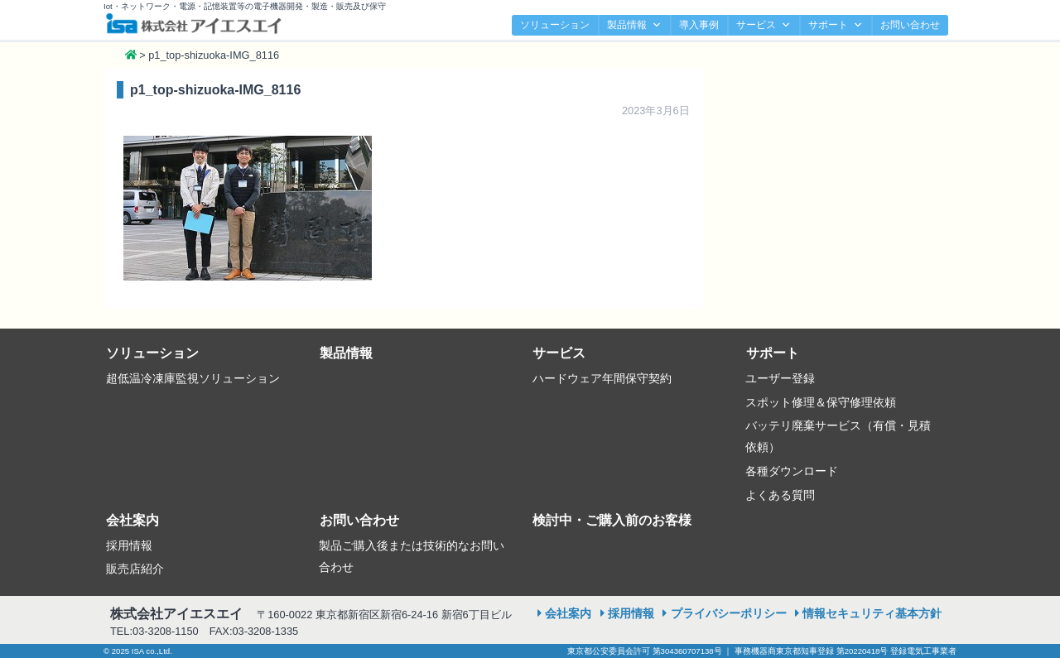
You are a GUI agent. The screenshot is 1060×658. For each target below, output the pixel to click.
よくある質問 (780, 495)
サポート (835, 25)
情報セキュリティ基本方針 (872, 613)
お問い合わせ (910, 25)
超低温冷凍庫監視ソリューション (193, 378)
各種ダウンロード (791, 471)
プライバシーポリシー (729, 613)
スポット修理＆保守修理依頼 (820, 402)
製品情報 (634, 25)
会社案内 (132, 520)
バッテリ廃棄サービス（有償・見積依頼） (838, 436)
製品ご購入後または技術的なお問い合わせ (411, 556)
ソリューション (555, 25)
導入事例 (699, 25)
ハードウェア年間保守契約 (602, 378)
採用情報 (129, 545)
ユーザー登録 (780, 378)
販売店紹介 (135, 568)
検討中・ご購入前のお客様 (611, 520)
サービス (763, 25)
